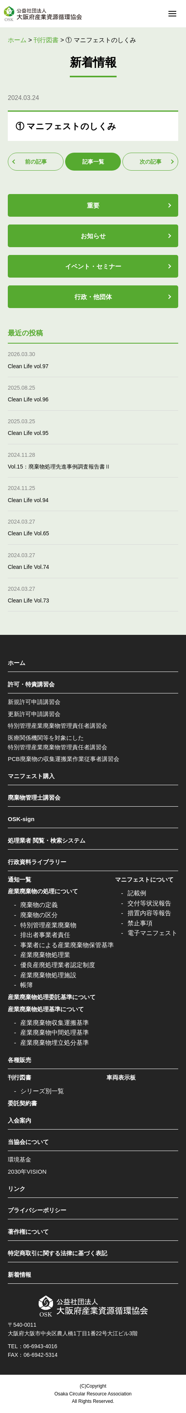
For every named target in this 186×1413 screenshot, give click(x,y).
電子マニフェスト (152, 933)
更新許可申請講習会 (34, 714)
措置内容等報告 (149, 913)
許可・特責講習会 (31, 684)
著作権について (28, 1231)
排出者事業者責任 (45, 935)
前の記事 (36, 162)
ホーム (16, 662)
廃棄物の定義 (39, 905)
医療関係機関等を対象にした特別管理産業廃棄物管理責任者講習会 (57, 742)
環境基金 (19, 1159)
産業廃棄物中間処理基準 (54, 1032)
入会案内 (19, 1120)
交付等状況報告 (149, 903)
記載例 (137, 893)
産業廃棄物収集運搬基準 (54, 1022)
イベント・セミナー (93, 266)
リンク (16, 1188)
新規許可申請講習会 (34, 701)
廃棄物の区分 (39, 915)
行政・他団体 (93, 297)
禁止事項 (140, 923)
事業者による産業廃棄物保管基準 (67, 945)
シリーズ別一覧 (42, 1091)
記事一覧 (93, 162)
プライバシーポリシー (37, 1210)
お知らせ (93, 236)
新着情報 (19, 1274)
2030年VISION (27, 1171)
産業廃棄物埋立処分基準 (54, 1042)
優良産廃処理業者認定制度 (57, 965)
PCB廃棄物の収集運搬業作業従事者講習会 (63, 759)
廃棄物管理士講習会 (34, 797)
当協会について (28, 1142)
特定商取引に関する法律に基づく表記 (57, 1253)
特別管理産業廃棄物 (48, 925)
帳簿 (26, 985)
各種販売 (19, 1060)
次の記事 (150, 162)
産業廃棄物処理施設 (48, 975)
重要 (93, 205)
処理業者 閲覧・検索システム (46, 840)
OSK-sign (21, 819)
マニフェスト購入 (31, 776)
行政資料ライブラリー (37, 862)
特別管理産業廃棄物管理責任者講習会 (57, 725)
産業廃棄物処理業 (45, 955)
